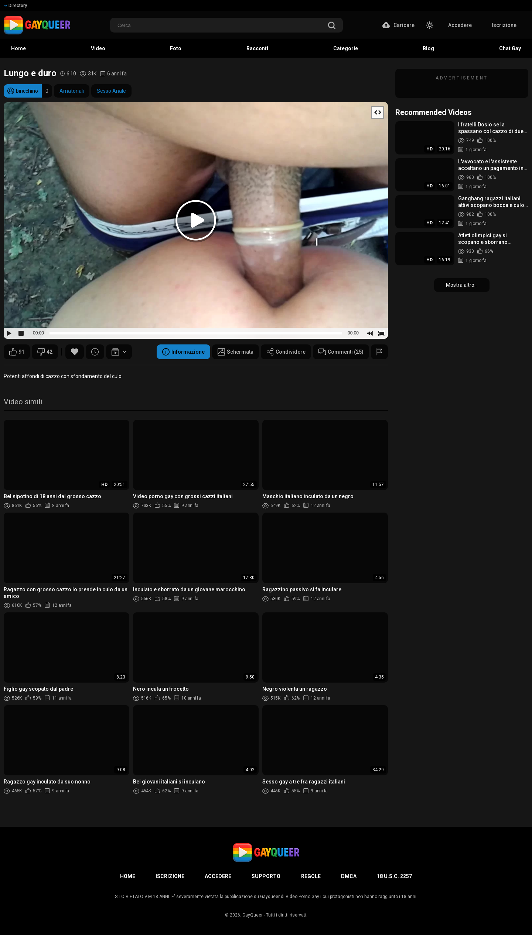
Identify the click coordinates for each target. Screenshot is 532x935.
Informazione (183, 352)
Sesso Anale (111, 91)
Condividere (286, 352)
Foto (175, 48)
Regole (311, 876)
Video (98, 48)
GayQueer (252, 915)
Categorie (345, 48)
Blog (428, 48)
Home (18, 48)
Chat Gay (510, 48)
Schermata (235, 352)
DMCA (349, 876)
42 (44, 352)
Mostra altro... (462, 285)
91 (16, 352)
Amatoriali (71, 91)
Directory (15, 5)
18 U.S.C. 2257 (394, 876)
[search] (331, 26)
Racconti (257, 48)
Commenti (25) (341, 352)
